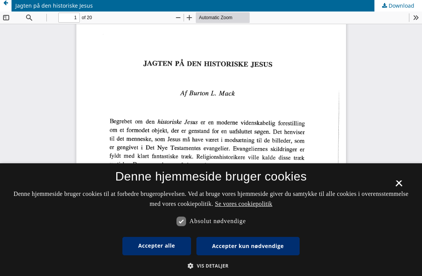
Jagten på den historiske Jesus (54, 5)
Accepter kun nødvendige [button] (248, 246)
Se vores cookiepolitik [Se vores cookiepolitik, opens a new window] (243, 203)
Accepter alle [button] (156, 245)
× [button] (398, 186)
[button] (210, 266)
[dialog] (211, 219)
